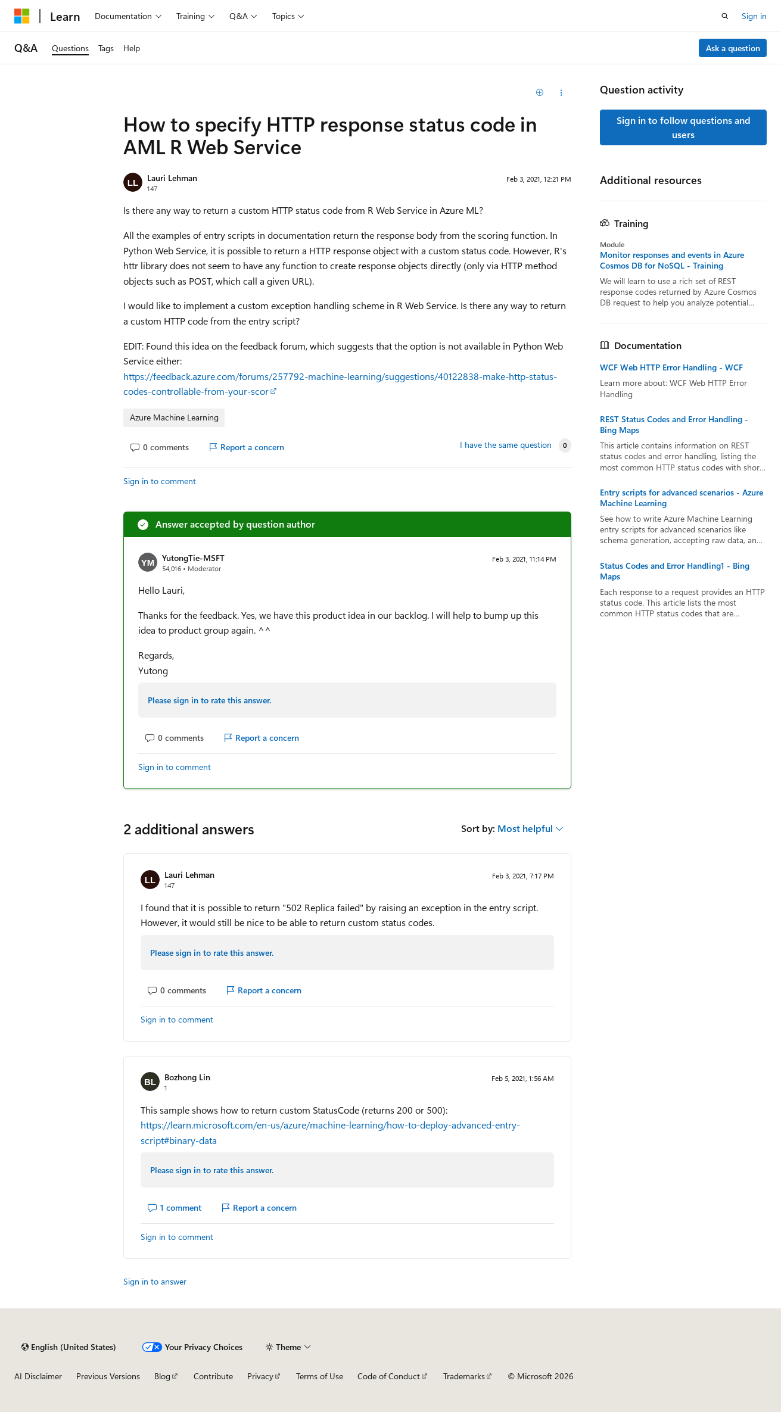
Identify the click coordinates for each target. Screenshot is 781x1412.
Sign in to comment (159, 481)
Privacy (260, 1376)
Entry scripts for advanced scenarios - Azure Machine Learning (681, 498)
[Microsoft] (22, 16)
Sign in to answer (154, 1281)
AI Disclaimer (38, 1376)
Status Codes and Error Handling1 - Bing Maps (674, 571)
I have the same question (506, 445)
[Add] (540, 92)
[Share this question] (560, 92)
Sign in (754, 15)
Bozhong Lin (187, 1077)
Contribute (213, 1376)
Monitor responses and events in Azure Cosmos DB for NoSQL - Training (672, 260)
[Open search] (725, 16)
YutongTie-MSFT (193, 557)
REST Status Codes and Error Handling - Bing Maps (674, 424)
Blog (162, 1376)
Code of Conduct (388, 1376)
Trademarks (464, 1376)
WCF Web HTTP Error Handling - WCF (671, 367)
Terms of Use (319, 1376)
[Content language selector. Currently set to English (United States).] (68, 1347)
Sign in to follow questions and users (684, 127)
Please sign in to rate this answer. (209, 700)
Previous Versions (108, 1376)
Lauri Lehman (172, 177)
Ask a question (733, 48)
